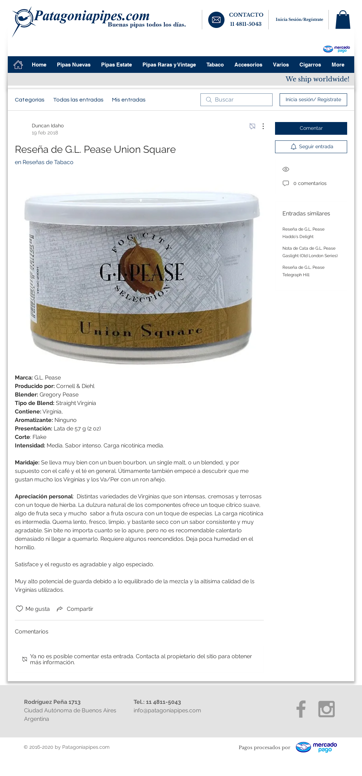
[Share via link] (74, 608)
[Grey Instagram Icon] (326, 708)
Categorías (30, 100)
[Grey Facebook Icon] (301, 708)
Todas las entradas (78, 100)
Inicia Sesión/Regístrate (299, 19)
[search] (236, 99)
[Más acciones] (259, 126)
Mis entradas (129, 100)
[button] (343, 19)
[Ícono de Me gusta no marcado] (19, 608)
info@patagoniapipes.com (167, 710)
